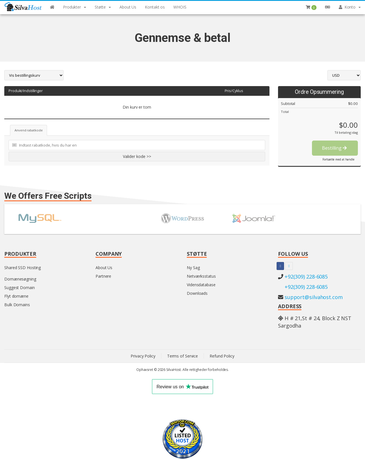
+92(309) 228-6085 (306, 276)
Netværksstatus (201, 276)
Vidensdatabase (201, 284)
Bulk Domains (17, 304)
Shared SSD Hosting (22, 267)
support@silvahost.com (314, 297)
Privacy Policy (143, 356)
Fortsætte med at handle (338, 159)
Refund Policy (222, 356)
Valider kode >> (137, 156)
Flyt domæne (16, 296)
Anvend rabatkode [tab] (28, 130)
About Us (104, 267)
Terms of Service (182, 356)
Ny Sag (193, 267)
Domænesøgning (20, 279)
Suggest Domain (19, 287)
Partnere (103, 276)
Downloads (197, 293)
